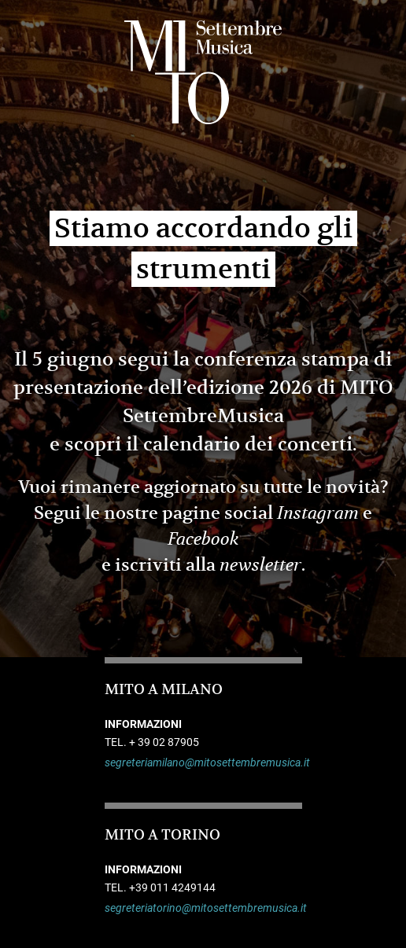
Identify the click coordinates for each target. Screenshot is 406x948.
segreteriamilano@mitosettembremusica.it (203, 762)
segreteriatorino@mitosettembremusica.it (203, 908)
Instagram (318, 513)
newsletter (260, 565)
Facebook (203, 539)
